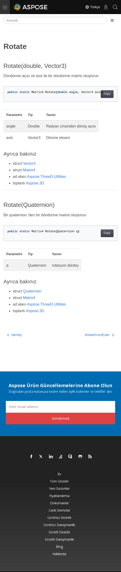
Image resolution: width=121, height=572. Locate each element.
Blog (59, 546)
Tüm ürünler (59, 481)
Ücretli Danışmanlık (59, 539)
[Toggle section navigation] (112, 20)
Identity (14, 335)
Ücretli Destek (59, 532)
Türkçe (92, 7)
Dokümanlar (59, 503)
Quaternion (32, 291)
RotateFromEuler (99, 335)
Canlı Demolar (59, 510)
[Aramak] (55, 20)
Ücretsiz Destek (59, 517)
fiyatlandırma (59, 495)
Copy (107, 94)
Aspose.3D (35, 183)
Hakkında (59, 554)
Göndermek (60, 418)
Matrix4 (29, 170)
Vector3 (29, 163)
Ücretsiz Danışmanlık (59, 525)
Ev (59, 474)
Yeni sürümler (59, 488)
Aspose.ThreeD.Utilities (46, 177)
